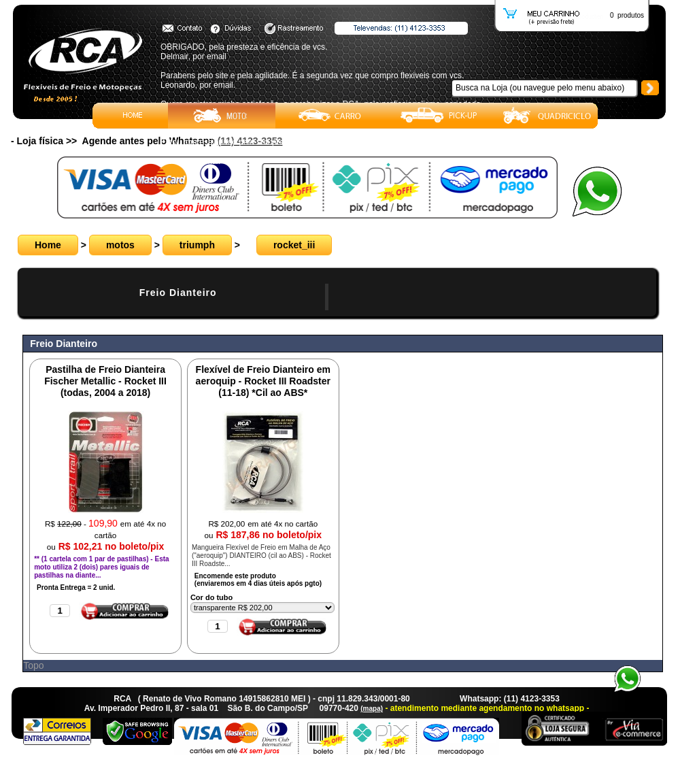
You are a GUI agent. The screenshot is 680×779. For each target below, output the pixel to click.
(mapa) (371, 708)
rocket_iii (294, 244)
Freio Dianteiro (178, 292)
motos (120, 244)
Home (48, 244)
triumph (197, 244)
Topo (33, 665)
